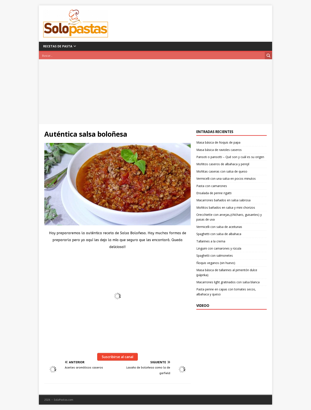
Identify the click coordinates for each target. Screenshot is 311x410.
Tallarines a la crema (210, 241)
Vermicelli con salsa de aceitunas (219, 227)
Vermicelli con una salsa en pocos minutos (226, 178)
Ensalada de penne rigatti (214, 193)
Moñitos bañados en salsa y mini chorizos (225, 207)
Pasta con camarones (211, 186)
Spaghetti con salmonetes (214, 255)
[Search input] (153, 55)
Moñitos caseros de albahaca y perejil (222, 164)
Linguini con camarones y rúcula (218, 248)
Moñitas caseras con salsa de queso (221, 171)
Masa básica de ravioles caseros (219, 150)
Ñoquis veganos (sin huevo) (215, 263)
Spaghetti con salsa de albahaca (218, 234)
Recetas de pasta (57, 46)
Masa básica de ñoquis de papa (218, 142)
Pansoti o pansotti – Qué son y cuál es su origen (230, 157)
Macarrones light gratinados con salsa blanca (228, 282)
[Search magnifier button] (268, 55)
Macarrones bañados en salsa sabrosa (223, 200)
